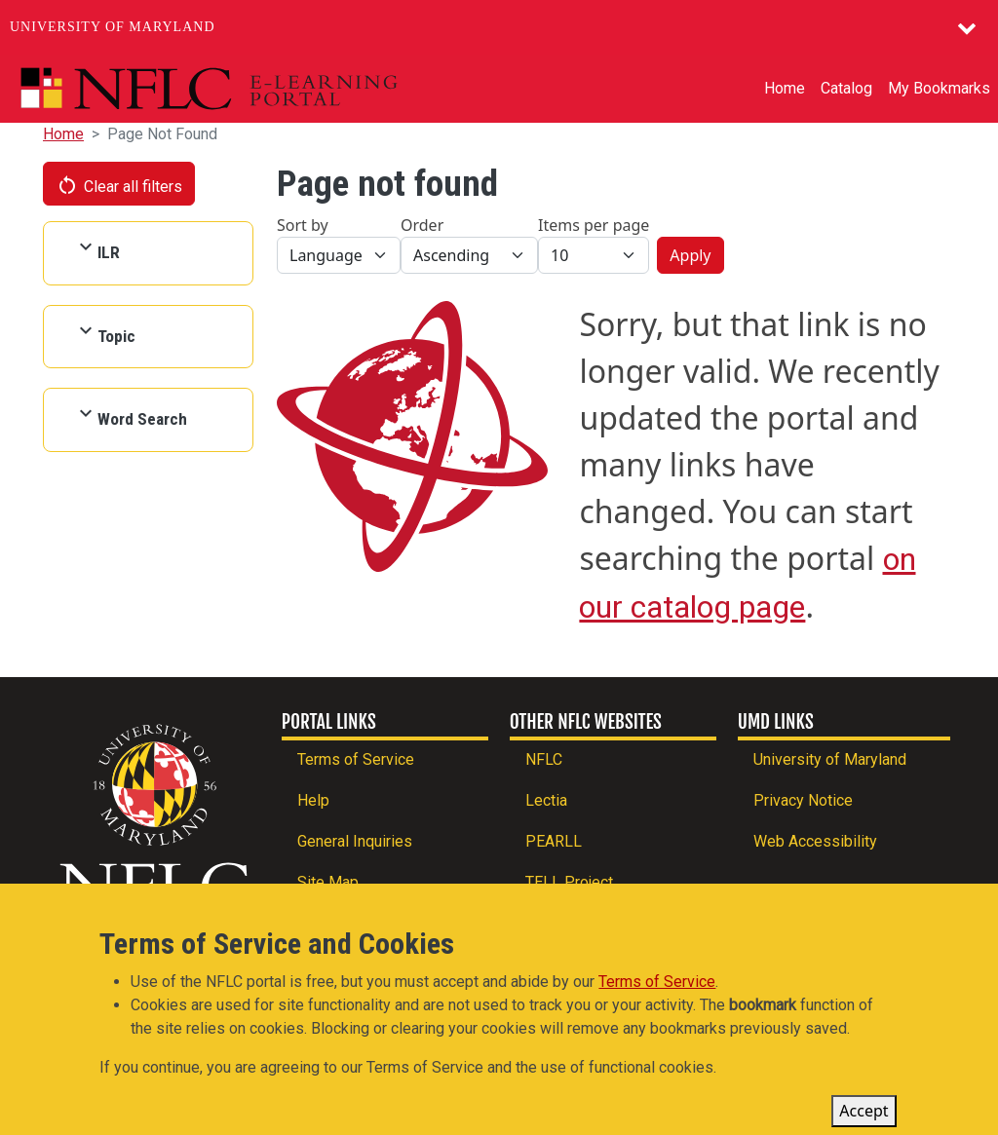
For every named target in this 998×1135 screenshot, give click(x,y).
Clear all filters (119, 185)
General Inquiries (354, 841)
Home (784, 88)
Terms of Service (355, 759)
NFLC (543, 759)
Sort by (302, 225)
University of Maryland (112, 26)
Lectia (546, 800)
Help (313, 800)
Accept (863, 1117)
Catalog (846, 88)
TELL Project (569, 882)
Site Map (328, 882)
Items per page (593, 225)
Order (422, 225)
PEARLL (553, 841)
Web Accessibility (815, 841)
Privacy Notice (803, 800)
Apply (690, 255)
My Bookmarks (939, 88)
